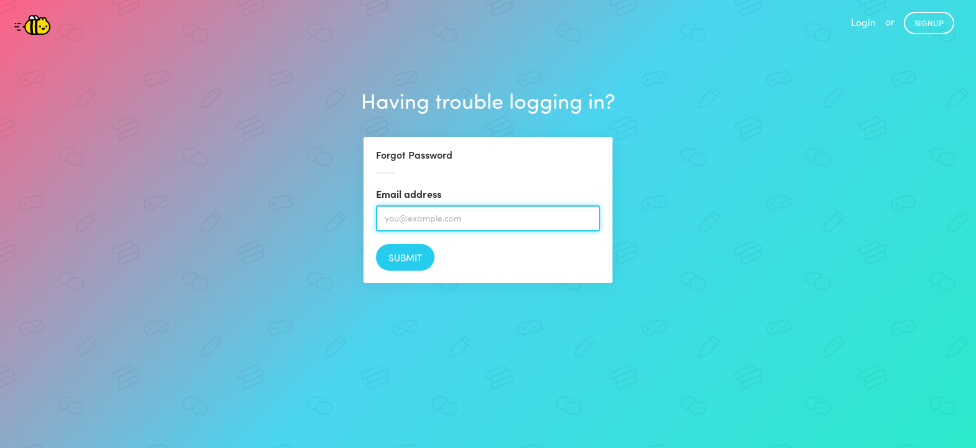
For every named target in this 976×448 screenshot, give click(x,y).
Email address (408, 193)
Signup (929, 23)
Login (863, 22)
